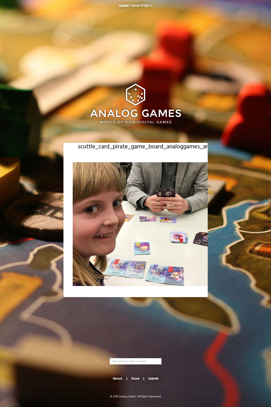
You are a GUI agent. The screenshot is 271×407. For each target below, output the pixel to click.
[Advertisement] (136, 42)
